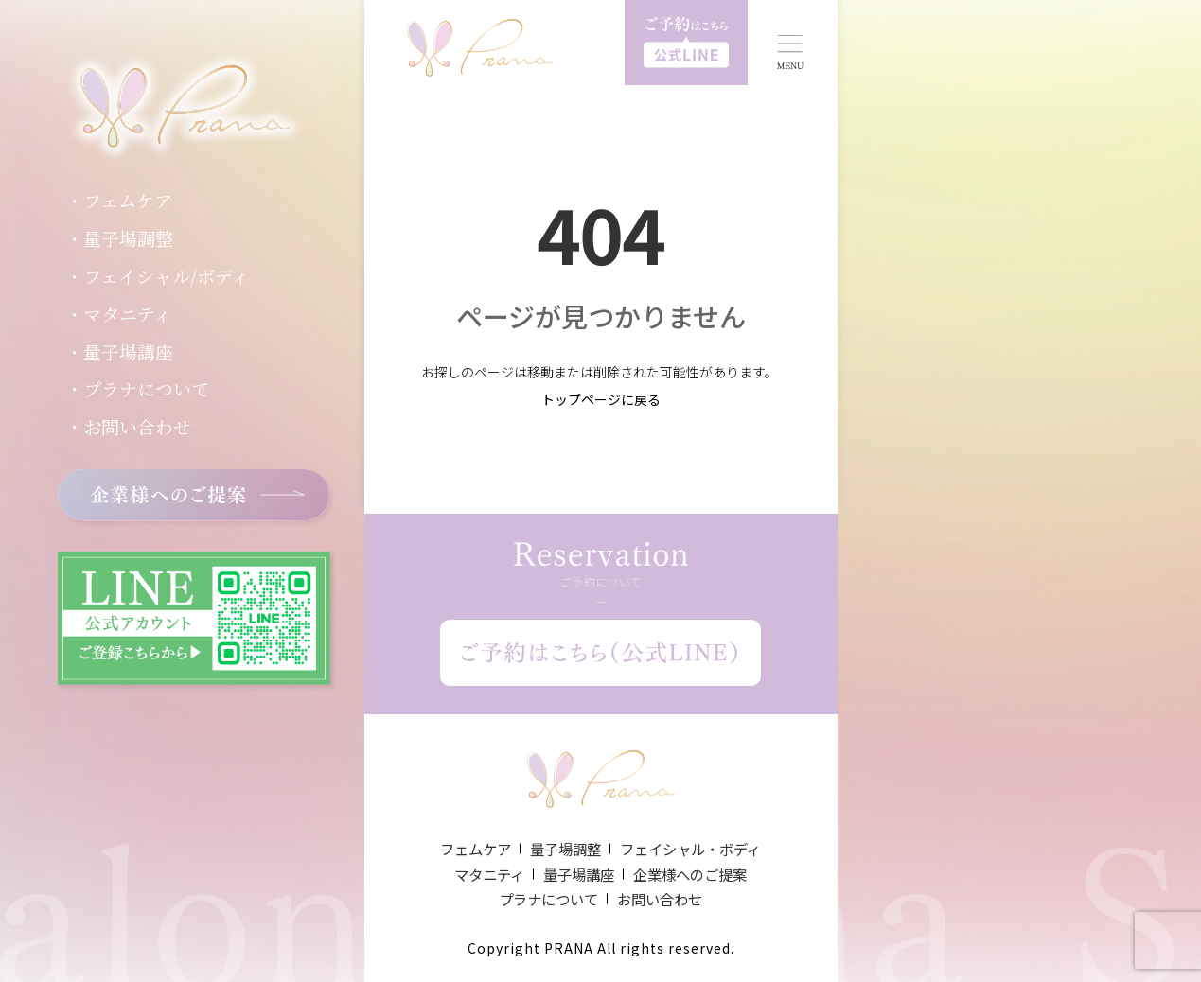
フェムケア (475, 848)
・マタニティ (118, 313)
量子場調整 (565, 848)
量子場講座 (578, 874)
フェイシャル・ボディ (690, 848)
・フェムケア (118, 200)
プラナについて (548, 898)
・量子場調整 (119, 238)
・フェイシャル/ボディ (157, 276)
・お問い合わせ (128, 426)
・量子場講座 (119, 351)
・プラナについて (137, 388)
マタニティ (489, 874)
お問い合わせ (659, 898)
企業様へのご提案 (690, 874)
